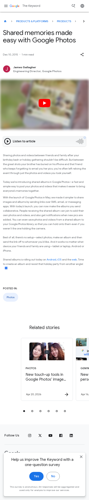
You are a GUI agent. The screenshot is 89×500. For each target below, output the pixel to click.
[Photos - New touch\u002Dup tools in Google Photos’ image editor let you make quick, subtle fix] (45, 369)
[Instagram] (29, 435)
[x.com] (40, 435)
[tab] (24, 411)
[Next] (83, 21)
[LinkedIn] (71, 435)
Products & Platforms (32, 21)
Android (51, 259)
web (74, 259)
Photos (10, 297)
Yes (36, 477)
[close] (81, 458)
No (53, 477)
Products (64, 21)
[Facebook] (60, 435)
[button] (82, 54)
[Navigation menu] (6, 6)
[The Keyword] (5, 21)
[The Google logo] (12, 453)
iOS (59, 259)
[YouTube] (50, 435)
